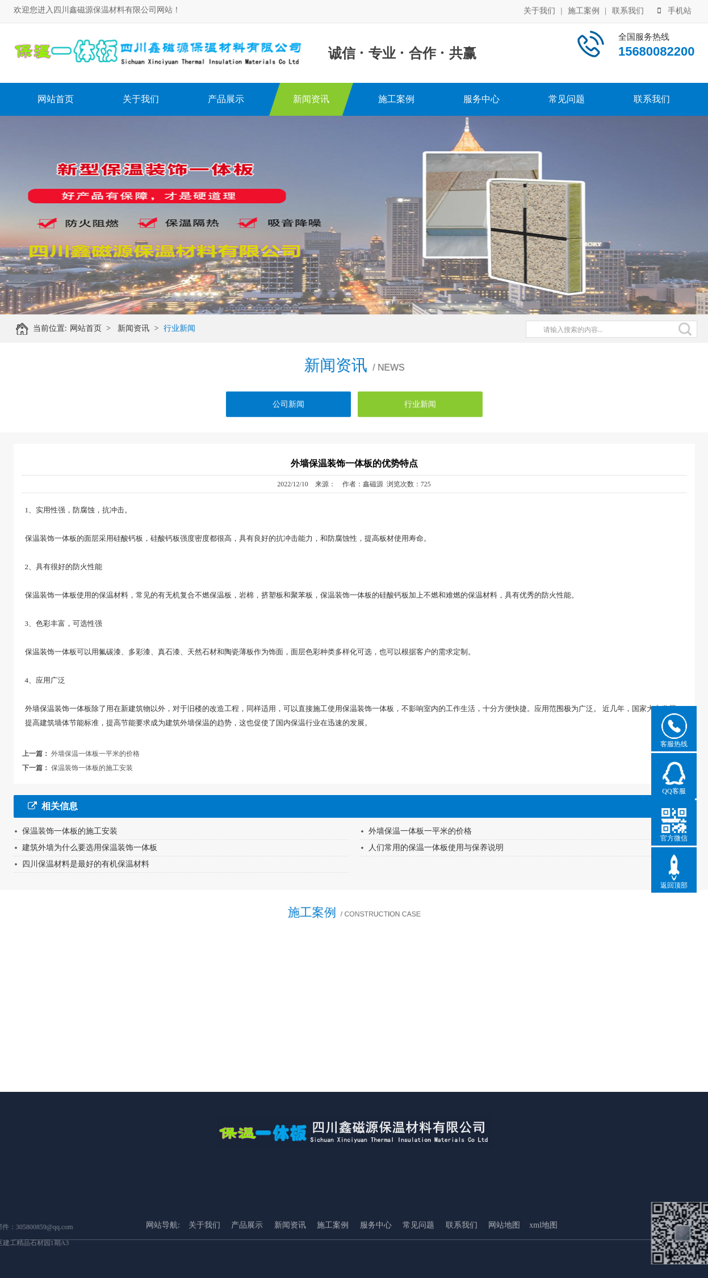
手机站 (674, 10)
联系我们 (628, 10)
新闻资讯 (311, 99)
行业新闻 (184, 328)
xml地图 (543, 1251)
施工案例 (584, 10)
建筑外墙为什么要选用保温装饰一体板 (89, 847)
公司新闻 (288, 408)
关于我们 (539, 10)
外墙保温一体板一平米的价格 (95, 754)
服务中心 (481, 99)
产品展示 (226, 99)
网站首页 (55, 99)
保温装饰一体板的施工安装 (92, 768)
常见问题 (566, 99)
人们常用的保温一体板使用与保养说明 (436, 847)
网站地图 (504, 1251)
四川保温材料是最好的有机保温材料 (85, 864)
